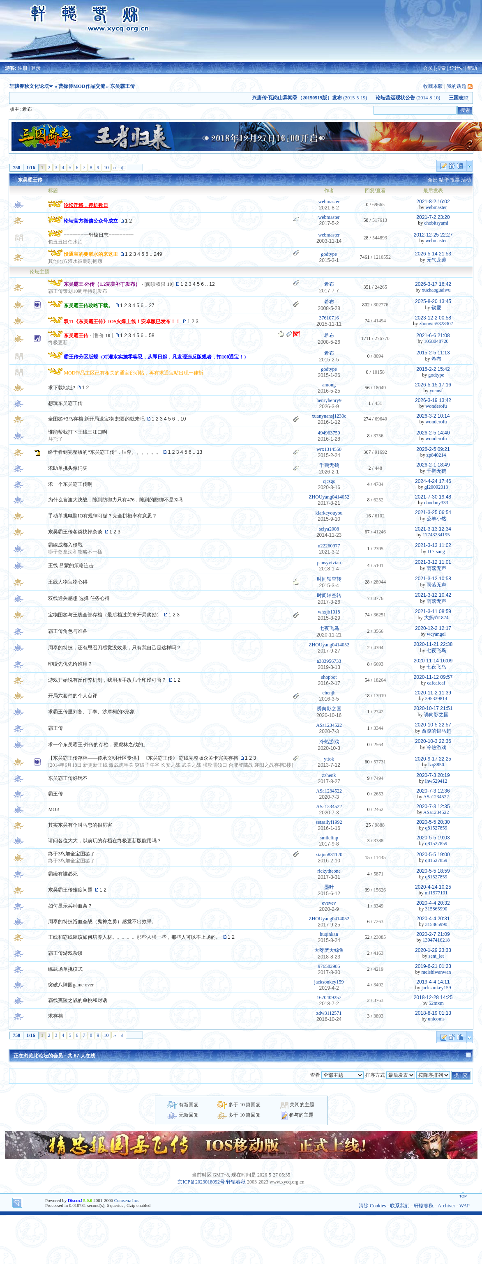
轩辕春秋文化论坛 (29, 86)
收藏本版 (433, 86)
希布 (27, 109)
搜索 (441, 68)
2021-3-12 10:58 (433, 578)
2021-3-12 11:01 (433, 562)
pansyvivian (329, 562)
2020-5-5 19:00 (433, 854)
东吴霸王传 (30, 180)
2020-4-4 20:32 (433, 903)
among (329, 385)
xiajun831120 (329, 854)
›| (122, 167)
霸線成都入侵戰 (65, 545)
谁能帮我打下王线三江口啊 (77, 432)
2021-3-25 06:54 (433, 512)
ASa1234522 (329, 725)
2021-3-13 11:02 (433, 545)
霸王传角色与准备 (68, 631)
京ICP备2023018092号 (201, 1182)
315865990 (436, 909)
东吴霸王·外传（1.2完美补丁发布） (102, 284)
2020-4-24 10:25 (433, 887)
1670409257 (329, 997)
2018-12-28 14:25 (433, 997)
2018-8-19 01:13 (433, 1013)
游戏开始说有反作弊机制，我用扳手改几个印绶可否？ (107, 680)
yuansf (436, 390)
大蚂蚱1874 (436, 618)
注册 (23, 68)
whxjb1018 (329, 612)
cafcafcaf (436, 683)
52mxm (436, 1003)
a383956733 (329, 661)
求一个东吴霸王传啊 (70, 484)
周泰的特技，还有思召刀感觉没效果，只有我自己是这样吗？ (114, 647)
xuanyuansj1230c (329, 416)
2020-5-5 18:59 (433, 871)
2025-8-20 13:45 (433, 301)
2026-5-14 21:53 (433, 254)
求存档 (55, 1016)
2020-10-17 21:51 (433, 708)
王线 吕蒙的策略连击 (71, 565)
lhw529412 (436, 781)
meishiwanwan (436, 972)
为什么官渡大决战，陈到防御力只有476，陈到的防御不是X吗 (115, 500)
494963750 (329, 433)
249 (158, 254)
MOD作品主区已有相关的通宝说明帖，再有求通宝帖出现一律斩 (133, 373)
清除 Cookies (372, 1206)
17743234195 (436, 535)
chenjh (329, 693)
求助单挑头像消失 (68, 468)
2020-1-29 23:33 (433, 950)
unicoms (436, 1019)
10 (106, 167)
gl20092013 (436, 487)
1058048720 (436, 341)
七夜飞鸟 (329, 628)
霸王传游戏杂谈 (65, 953)
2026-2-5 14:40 (433, 433)
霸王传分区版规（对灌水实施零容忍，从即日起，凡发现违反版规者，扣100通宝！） (156, 357)
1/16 (30, 167)
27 (151, 305)
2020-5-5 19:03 (433, 838)
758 (16, 167)
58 (151, 335)
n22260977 (329, 546)
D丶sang (436, 551)
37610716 (329, 318)
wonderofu (436, 406)
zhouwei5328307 (436, 323)
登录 (36, 68)
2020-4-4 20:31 (433, 919)
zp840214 (436, 455)
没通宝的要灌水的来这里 (91, 254)
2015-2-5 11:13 (433, 353)
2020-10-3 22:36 (433, 741)
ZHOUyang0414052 (329, 497)
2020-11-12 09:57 (433, 677)
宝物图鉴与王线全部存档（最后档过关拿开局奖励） (104, 615)
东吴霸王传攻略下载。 (88, 305)
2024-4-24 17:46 (433, 481)
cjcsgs (329, 481)
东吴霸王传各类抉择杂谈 (75, 532)
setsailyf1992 (329, 822)
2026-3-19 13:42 (433, 400)
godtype (329, 254)
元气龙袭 (436, 260)
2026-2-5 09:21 (433, 449)
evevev (329, 903)
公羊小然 (436, 519)
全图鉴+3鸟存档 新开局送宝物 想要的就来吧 (96, 419)
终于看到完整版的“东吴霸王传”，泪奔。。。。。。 (104, 452)
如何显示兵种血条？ (70, 906)
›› (114, 167)
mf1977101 (436, 893)
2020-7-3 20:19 (433, 775)
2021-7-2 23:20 (433, 217)
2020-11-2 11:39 (433, 693)
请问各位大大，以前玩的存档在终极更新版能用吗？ (104, 840)
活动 (466, 180)
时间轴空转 (329, 579)
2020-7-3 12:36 (433, 791)
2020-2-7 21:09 (433, 934)
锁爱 (436, 307)
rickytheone (329, 871)
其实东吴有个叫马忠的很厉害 (80, 825)
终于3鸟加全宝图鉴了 (71, 854)
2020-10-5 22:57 (433, 725)
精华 (444, 180)
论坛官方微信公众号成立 (91, 221)
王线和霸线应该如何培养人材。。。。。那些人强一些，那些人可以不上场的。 (134, 937)
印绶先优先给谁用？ (70, 664)
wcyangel (436, 634)
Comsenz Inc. (126, 1200)
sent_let (436, 956)
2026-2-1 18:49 (433, 465)
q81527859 (436, 828)
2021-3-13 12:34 (433, 529)
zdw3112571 (329, 1013)
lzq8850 (436, 765)
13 (199, 452)
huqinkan (329, 934)
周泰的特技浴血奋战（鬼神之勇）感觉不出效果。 (102, 921)
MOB (53, 809)
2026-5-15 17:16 (433, 385)
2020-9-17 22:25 (433, 759)
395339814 (436, 698)
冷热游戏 (329, 742)
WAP (464, 1206)
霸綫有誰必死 (63, 874)
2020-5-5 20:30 (433, 822)
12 (211, 284)
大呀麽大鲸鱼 (329, 950)
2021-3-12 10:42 (433, 595)
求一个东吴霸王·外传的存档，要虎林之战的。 (98, 744)
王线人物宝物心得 (68, 582)
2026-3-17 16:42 (433, 284)
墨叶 (329, 887)
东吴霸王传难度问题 (70, 890)
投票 (455, 180)
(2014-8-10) (419, 98)
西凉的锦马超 (436, 731)
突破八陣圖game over (70, 985)
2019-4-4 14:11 (433, 982)
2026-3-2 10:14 (433, 416)
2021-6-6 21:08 (433, 335)
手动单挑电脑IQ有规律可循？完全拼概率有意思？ (102, 516)
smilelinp (329, 838)
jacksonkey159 (329, 982)
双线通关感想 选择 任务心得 (79, 598)
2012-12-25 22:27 (433, 235)
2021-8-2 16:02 (433, 202)
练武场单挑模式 (65, 969)
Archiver (446, 1206)
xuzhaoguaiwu (436, 290)
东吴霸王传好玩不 (68, 778)
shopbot (329, 677)
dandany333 (436, 503)
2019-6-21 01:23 (433, 966)
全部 (433, 180)
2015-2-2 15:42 (433, 369)
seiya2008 (329, 529)
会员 (428, 68)
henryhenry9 (328, 400)
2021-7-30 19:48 (433, 497)
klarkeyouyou (329, 513)
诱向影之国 (329, 709)
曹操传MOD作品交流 (81, 86)
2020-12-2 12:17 (433, 628)
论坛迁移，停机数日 (86, 205)
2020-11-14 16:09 (433, 661)
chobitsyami (436, 223)
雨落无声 (436, 568)
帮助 (472, 68)
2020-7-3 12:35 (433, 806)
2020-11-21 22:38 (433, 644)
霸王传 (55, 728)
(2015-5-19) (320, 98)
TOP (463, 1196)
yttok (329, 759)
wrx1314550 (328, 449)
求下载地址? (61, 388)
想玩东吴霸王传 (65, 403)
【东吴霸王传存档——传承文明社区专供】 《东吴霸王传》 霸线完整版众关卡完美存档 (143, 758)
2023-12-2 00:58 (433, 318)
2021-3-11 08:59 (433, 611)
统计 (454, 68)
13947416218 (436, 940)
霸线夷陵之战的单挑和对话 (77, 1000)
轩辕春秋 (236, 1182)
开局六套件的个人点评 (72, 696)
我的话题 (456, 86)
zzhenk (329, 775)
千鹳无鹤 (329, 465)
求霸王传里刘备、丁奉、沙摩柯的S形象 (91, 712)
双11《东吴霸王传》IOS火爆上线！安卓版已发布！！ (122, 321)
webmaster (329, 202)
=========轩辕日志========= (99, 235)
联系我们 (400, 1206)
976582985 (329, 966)
